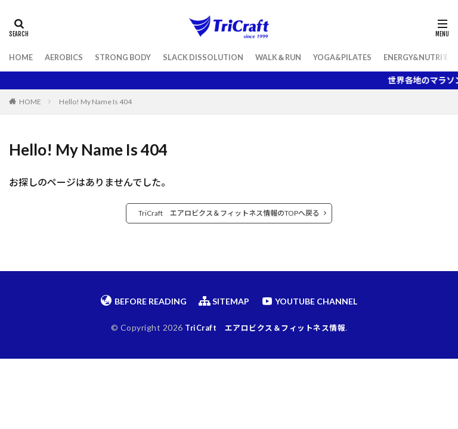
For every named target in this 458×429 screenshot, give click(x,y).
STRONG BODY (132, 57)
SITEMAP (224, 301)
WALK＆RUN (298, 57)
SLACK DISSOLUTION (218, 57)
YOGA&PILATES (368, 57)
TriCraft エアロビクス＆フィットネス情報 (265, 327)
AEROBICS (68, 57)
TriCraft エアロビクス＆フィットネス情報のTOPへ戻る (229, 213)
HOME (22, 57)
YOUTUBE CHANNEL (309, 301)
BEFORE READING (144, 301)
